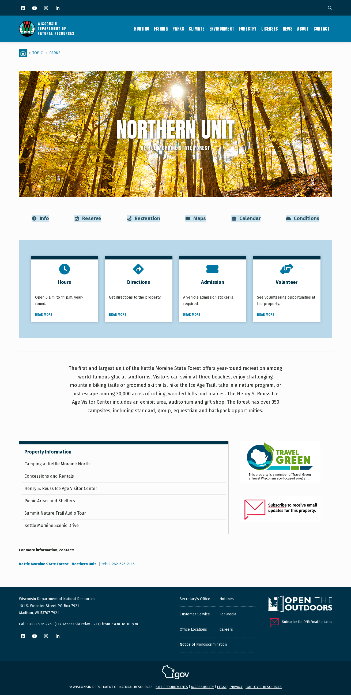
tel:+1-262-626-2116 (118, 564)
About (303, 28)
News (287, 28)
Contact (322, 28)
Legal (222, 687)
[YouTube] (35, 8)
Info (40, 218)
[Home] (23, 53)
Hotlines (227, 599)
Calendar (246, 218)
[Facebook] (23, 8)
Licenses (269, 28)
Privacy (236, 687)
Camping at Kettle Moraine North (57, 464)
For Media (228, 614)
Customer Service (195, 614)
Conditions (303, 218)
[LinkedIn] (58, 8)
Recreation (143, 218)
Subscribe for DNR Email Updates (307, 622)
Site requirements (172, 687)
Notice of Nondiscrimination (203, 644)
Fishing (161, 28)
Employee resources (264, 687)
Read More (43, 315)
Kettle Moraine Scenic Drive (51, 525)
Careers (226, 629)
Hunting (141, 28)
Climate (196, 28)
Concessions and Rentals (49, 476)
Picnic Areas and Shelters (49, 501)
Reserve (87, 218)
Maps (196, 218)
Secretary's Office (195, 599)
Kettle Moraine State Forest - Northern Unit (58, 564)
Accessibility (202, 687)
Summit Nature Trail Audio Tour (55, 513)
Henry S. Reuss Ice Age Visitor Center (60, 488)
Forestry (247, 28)
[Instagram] (46, 8)
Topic (37, 53)
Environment (221, 28)
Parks (178, 28)
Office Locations (193, 629)
